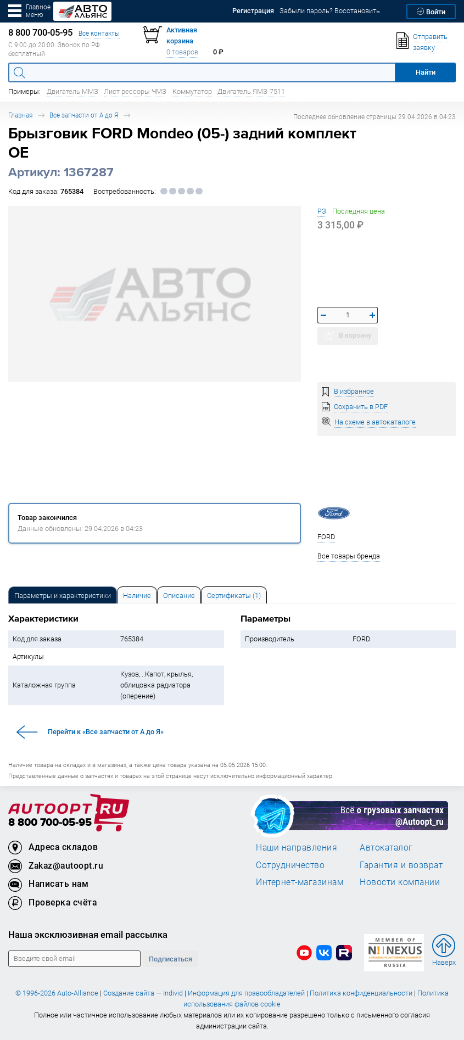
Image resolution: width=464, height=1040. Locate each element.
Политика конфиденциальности (361, 993)
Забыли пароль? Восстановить (329, 10)
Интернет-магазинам (299, 882)
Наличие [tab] (137, 595)
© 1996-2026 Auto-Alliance (56, 993)
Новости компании (400, 882)
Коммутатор (192, 91)
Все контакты (99, 33)
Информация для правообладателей (246, 993)
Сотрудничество (290, 865)
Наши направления (296, 847)
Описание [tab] (179, 595)
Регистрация (253, 10)
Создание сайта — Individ (143, 993)
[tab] (62, 594)
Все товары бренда (348, 556)
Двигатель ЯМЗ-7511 (251, 91)
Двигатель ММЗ (72, 91)
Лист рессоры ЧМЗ (135, 91)
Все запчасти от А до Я (83, 115)
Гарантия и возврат (401, 865)
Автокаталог (386, 847)
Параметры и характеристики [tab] (62, 595)
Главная (20, 115)
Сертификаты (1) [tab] (234, 595)
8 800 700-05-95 (50, 823)
